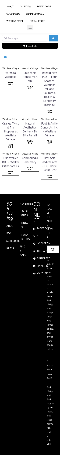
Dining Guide (44, 24)
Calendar (25, 24)
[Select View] (5, 74)
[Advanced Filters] (30, 63)
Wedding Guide (14, 38)
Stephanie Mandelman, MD (30, 93)
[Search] (53, 55)
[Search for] (24, 55)
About (10, 24)
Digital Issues (37, 38)
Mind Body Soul (35, 31)
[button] (30, 44)
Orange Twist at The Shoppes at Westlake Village (10, 148)
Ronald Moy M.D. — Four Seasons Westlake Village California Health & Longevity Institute (49, 105)
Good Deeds (13, 31)
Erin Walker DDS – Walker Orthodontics (10, 179)
